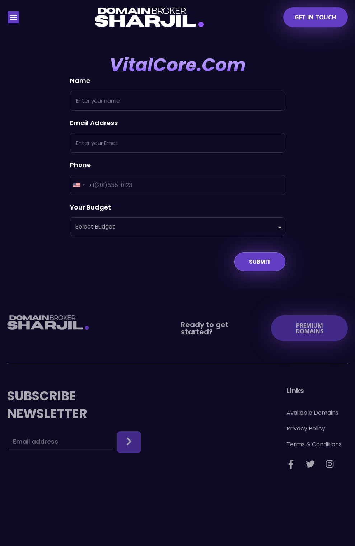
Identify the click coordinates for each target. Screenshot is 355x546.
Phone (80, 165)
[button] (13, 17)
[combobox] (78, 185)
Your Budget (90, 208)
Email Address (94, 123)
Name (80, 81)
